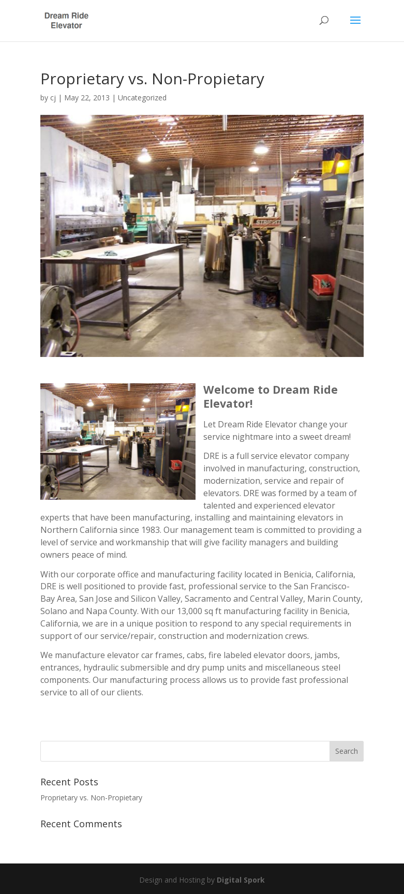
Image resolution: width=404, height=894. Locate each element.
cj (53, 97)
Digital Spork (241, 880)
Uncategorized (142, 97)
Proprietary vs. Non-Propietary (91, 797)
